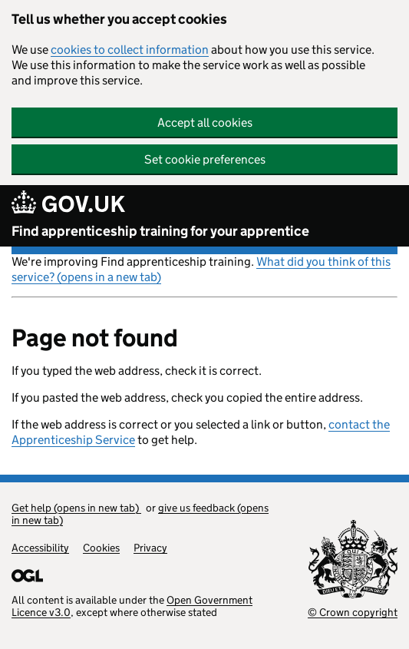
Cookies (101, 548)
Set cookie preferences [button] (205, 159)
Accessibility (40, 548)
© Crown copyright (352, 612)
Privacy (150, 548)
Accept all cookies (204, 122)
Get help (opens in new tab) (76, 508)
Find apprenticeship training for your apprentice (160, 231)
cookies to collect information (130, 49)
